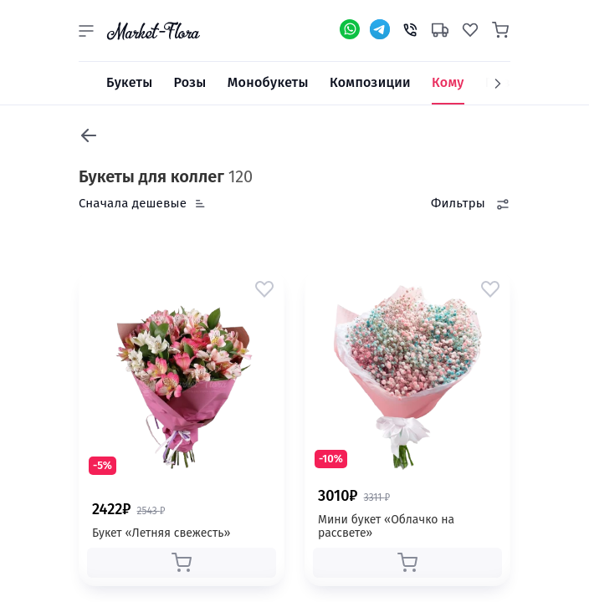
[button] (86, 31)
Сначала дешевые (133, 203)
